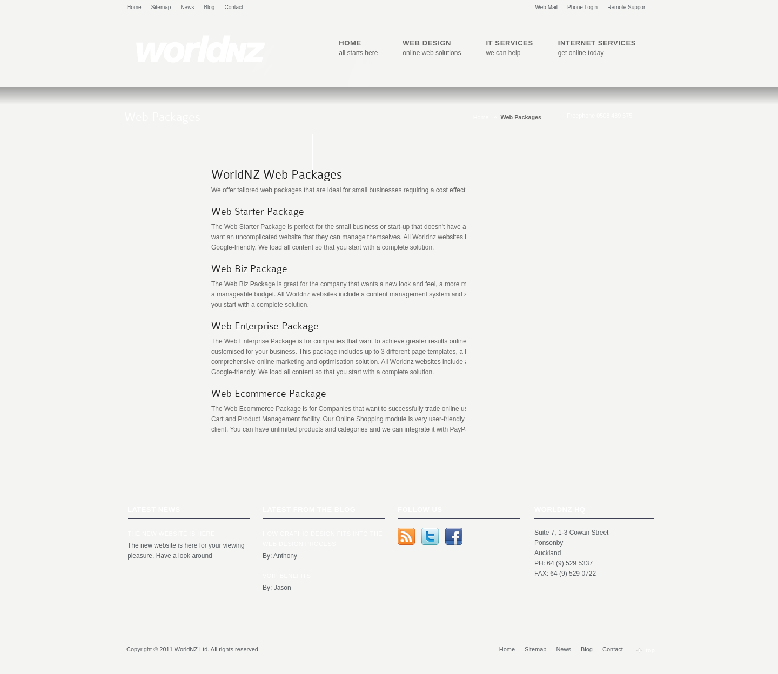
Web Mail (546, 7)
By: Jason (277, 587)
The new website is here (171, 533)
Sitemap (161, 7)
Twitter (430, 536)
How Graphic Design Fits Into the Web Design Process (323, 538)
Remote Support (627, 7)
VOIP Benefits (287, 575)
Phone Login (582, 7)
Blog (209, 7)
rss (406, 536)
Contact (233, 7)
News (187, 7)
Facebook (453, 536)
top (650, 650)
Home (134, 7)
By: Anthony (280, 556)
